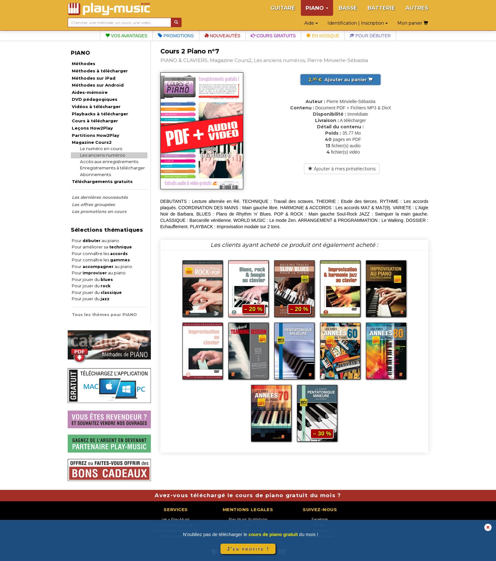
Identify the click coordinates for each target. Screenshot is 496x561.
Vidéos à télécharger (96, 106)
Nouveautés (222, 35)
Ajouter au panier (340, 79)
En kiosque (322, 35)
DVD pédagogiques (94, 99)
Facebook (320, 519)
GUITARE (282, 8)
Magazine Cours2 (92, 142)
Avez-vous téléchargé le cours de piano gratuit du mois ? (248, 495)
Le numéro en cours (101, 148)
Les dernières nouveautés (100, 197)
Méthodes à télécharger (100, 70)
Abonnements (95, 174)
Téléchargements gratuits (102, 181)
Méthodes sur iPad (93, 78)
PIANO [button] (317, 8)
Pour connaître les (100, 253)
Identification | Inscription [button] (357, 23)
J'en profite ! (248, 549)
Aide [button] (311, 23)
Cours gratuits (273, 35)
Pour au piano (95, 240)
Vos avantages (126, 35)
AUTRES (417, 8)
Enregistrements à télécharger (112, 167)
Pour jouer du (92, 279)
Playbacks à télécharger (100, 113)
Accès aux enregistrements (109, 161)
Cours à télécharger (95, 120)
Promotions (176, 35)
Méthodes (83, 63)
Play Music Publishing (248, 519)
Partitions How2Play (95, 135)
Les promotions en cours (99, 211)
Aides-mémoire (90, 92)
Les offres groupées (93, 204)
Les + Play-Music (176, 519)
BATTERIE (381, 8)
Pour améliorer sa (102, 247)
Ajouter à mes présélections (341, 169)
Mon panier (412, 23)
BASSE (348, 8)
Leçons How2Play (92, 128)
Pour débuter (370, 35)
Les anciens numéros (102, 155)
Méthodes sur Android (98, 85)
